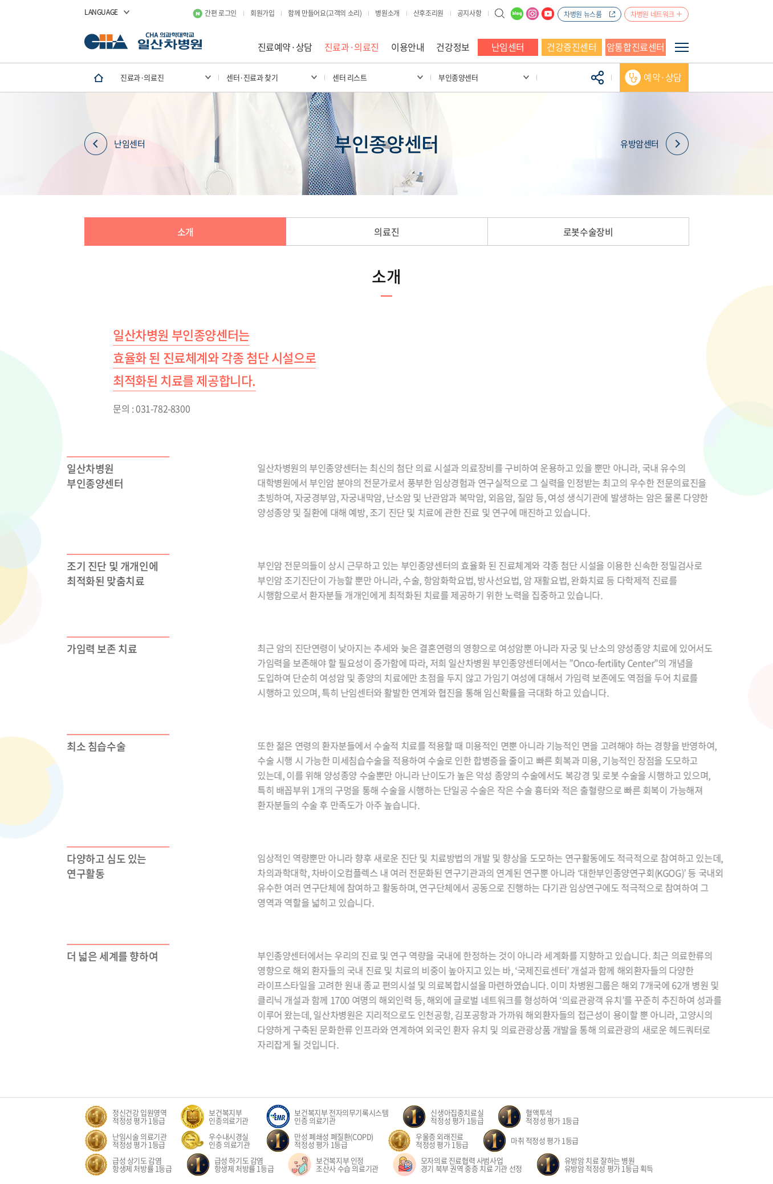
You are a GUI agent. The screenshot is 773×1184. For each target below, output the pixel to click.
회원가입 (262, 13)
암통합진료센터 (636, 47)
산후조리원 (428, 13)
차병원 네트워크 (652, 14)
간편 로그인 (221, 13)
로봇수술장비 (588, 231)
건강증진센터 (572, 47)
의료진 (386, 231)
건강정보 (452, 47)
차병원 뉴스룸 (582, 14)
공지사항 (469, 13)
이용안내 (407, 47)
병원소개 (387, 13)
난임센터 (507, 47)
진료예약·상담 (285, 47)
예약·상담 (663, 77)
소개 (185, 231)
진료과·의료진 (351, 47)
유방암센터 (654, 144)
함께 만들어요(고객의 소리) (324, 13)
